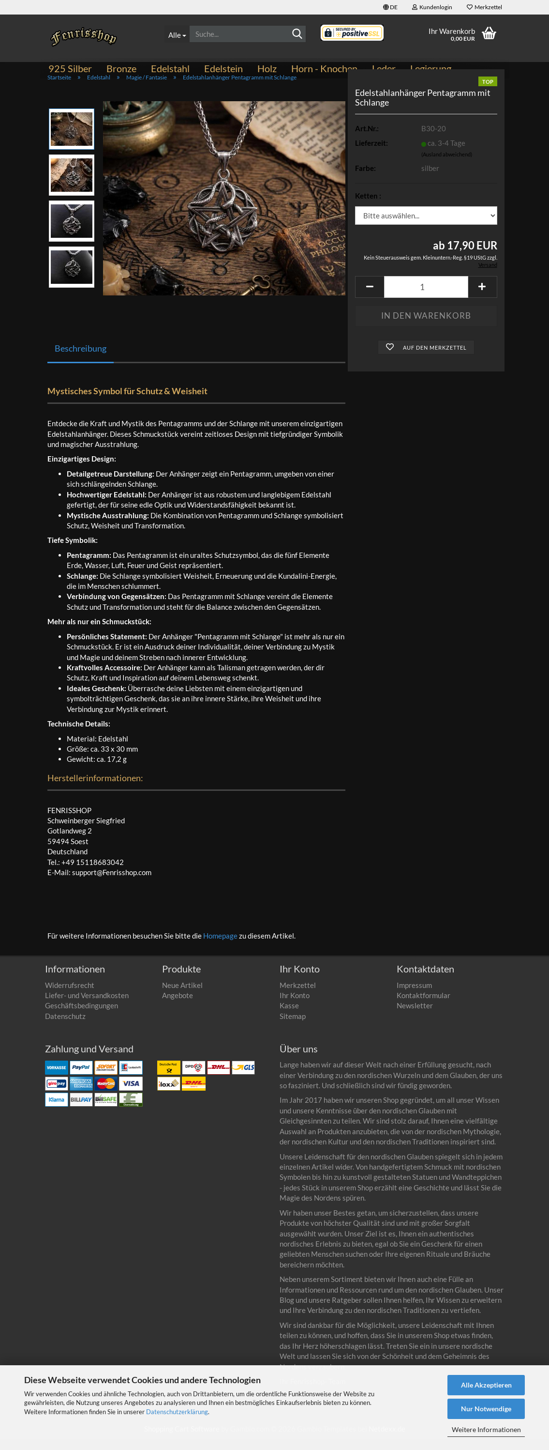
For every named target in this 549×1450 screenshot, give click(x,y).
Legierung (430, 68)
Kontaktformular (423, 1006)
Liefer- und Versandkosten (87, 1006)
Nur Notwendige (486, 1408)
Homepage (220, 946)
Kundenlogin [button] (432, 7)
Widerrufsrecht (69, 995)
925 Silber (70, 68)
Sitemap (293, 1026)
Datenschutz (65, 1026)
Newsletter (415, 1016)
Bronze (121, 68)
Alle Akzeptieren (486, 1385)
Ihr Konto (295, 1006)
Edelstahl (170, 68)
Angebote (177, 1006)
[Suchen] (297, 34)
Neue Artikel (182, 995)
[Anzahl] (426, 298)
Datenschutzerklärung (177, 1412)
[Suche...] (176, 34)
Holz (267, 68)
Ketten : (368, 206)
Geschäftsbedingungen (81, 1016)
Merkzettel (484, 7)
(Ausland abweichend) (446, 165)
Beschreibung (80, 359)
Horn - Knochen (324, 68)
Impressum (414, 995)
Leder (384, 68)
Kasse (289, 1016)
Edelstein (223, 68)
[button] (390, 7)
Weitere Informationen (486, 1429)
